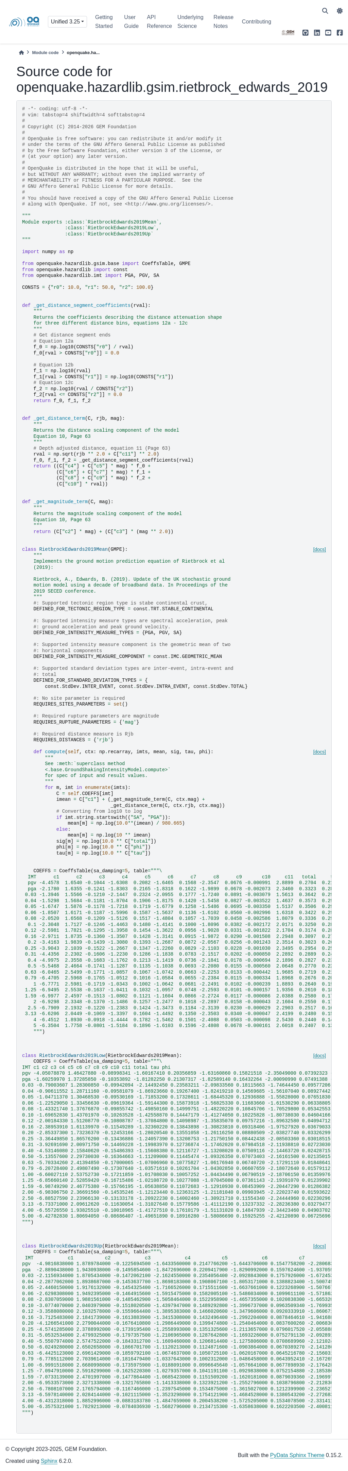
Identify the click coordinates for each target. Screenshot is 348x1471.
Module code (45, 52)
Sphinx (49, 1461)
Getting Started (104, 21)
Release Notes (223, 21)
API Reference (159, 21)
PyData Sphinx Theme (297, 1455)
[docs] (319, 549)
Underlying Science (190, 21)
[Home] (21, 52)
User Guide (131, 21)
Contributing (256, 21)
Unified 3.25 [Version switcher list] (65, 21)
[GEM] (288, 32)
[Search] (325, 11)
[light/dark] (340, 11)
